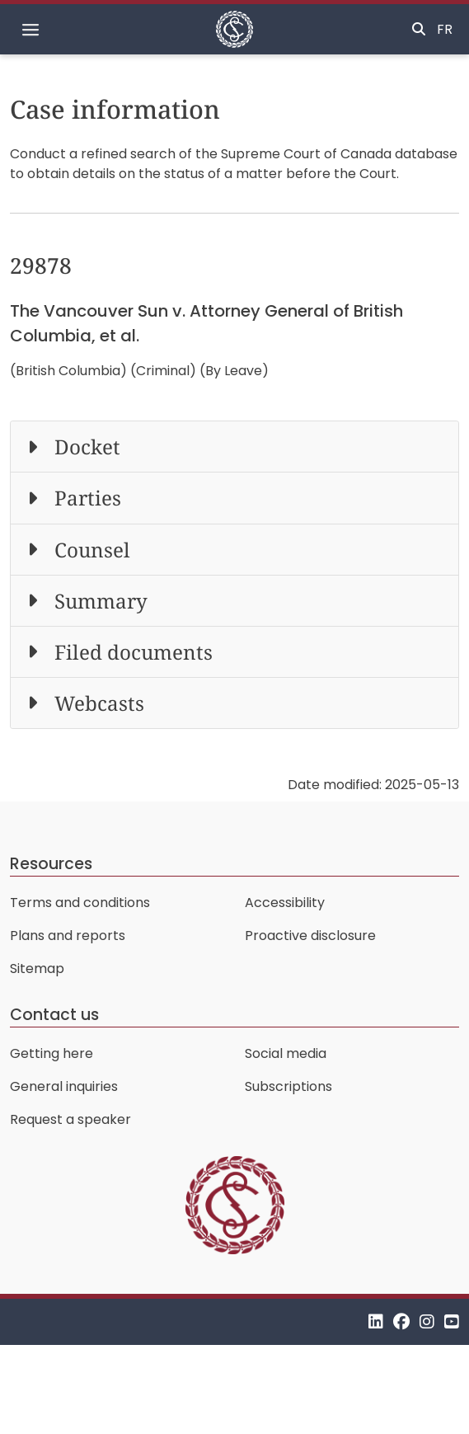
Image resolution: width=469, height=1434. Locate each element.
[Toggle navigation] (30, 30)
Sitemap (37, 968)
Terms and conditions (80, 902)
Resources (51, 864)
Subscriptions (288, 1086)
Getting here (51, 1053)
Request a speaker (70, 1119)
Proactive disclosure (310, 935)
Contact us (54, 1015)
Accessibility (285, 902)
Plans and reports (67, 935)
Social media (285, 1053)
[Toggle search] (418, 29)
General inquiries (64, 1086)
